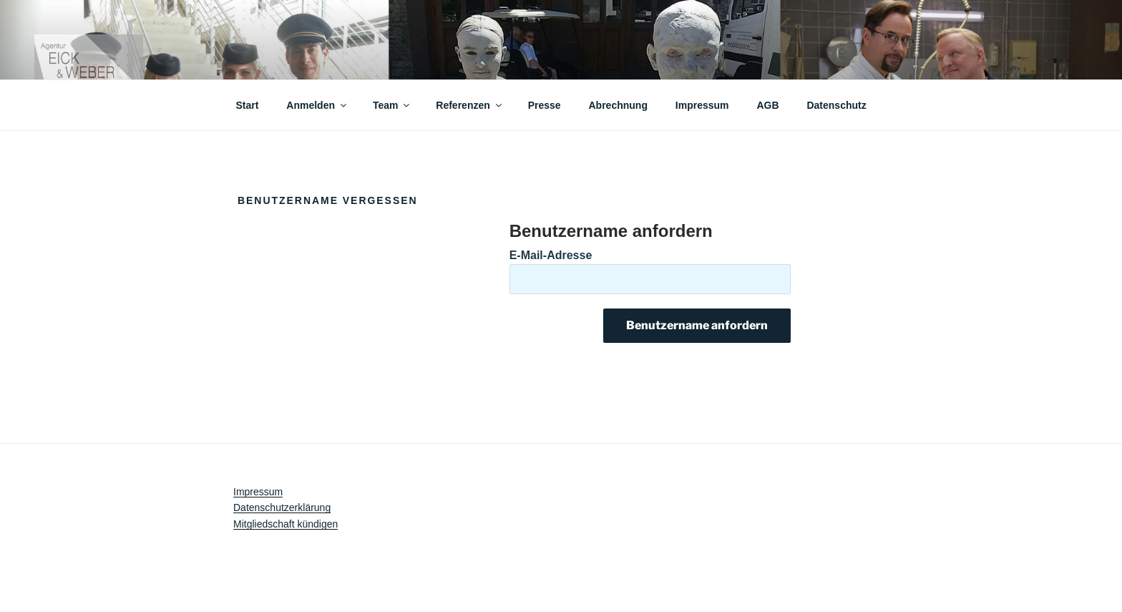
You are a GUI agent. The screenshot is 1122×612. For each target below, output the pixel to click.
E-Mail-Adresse (550, 255)
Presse (544, 105)
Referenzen (469, 105)
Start (247, 105)
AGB (767, 105)
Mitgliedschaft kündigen (285, 524)
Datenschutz (836, 105)
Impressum (702, 105)
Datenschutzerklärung (282, 507)
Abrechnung (618, 105)
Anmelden (317, 105)
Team (392, 105)
